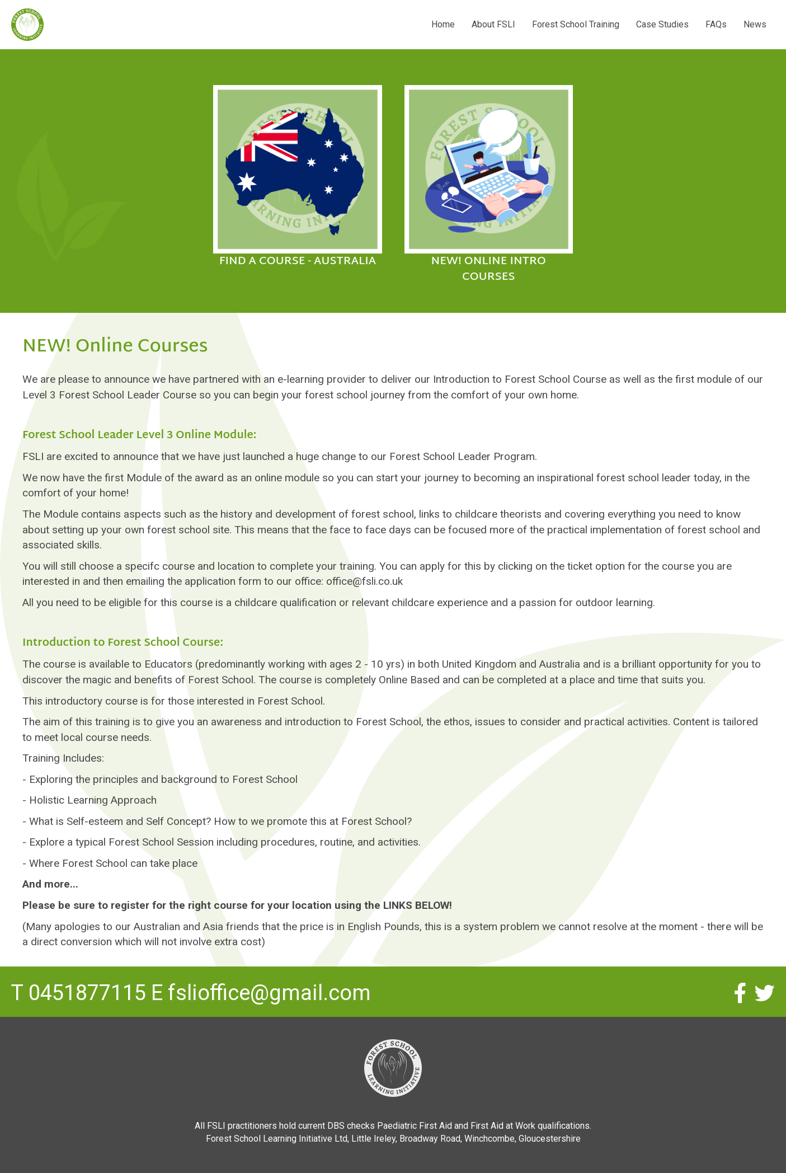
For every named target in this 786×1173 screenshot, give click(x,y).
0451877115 (87, 992)
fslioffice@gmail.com (269, 992)
